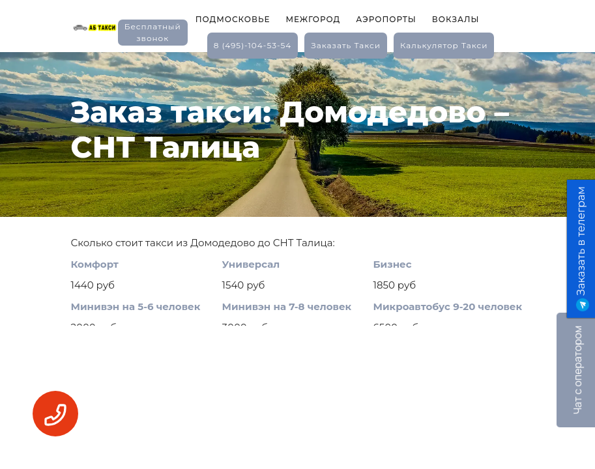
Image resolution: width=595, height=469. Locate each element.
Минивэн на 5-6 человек (136, 306)
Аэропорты (386, 19)
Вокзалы (456, 19)
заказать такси (346, 45)
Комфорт (95, 264)
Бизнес (392, 264)
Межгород (312, 19)
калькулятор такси (443, 45)
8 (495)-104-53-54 (253, 45)
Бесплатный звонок (152, 32)
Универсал (251, 264)
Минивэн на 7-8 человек (287, 306)
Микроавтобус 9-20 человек (448, 306)
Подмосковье (233, 19)
